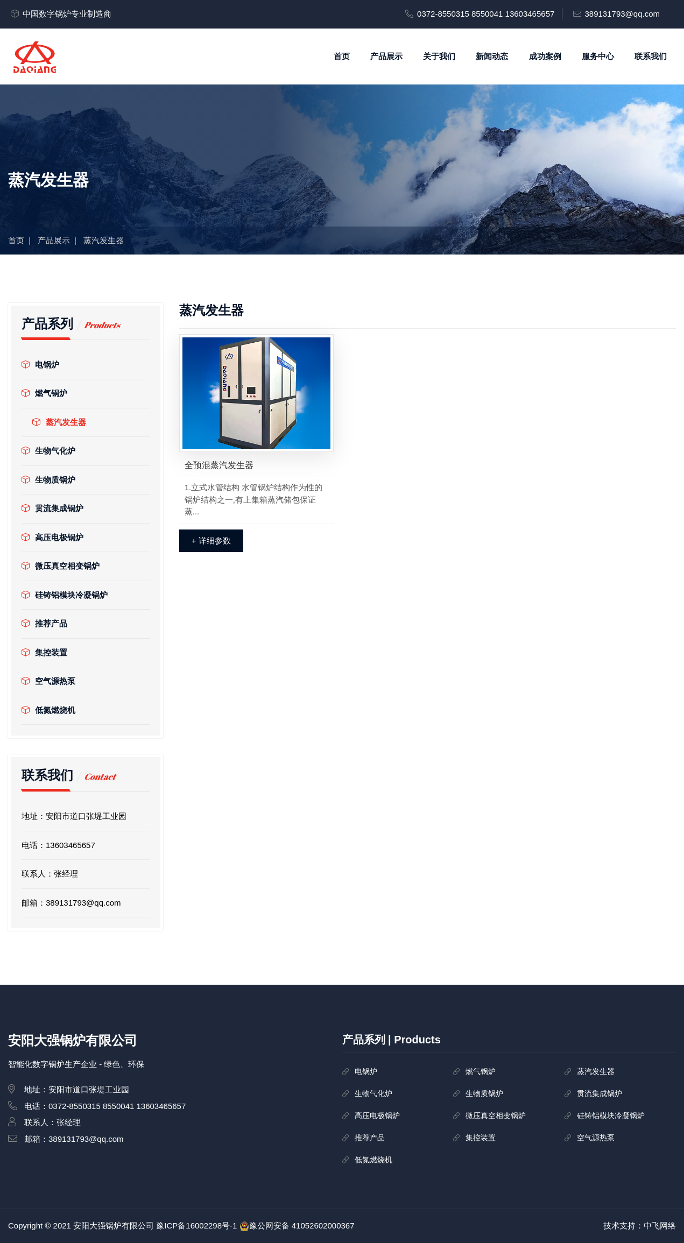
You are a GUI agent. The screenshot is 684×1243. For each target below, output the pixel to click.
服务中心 (598, 56)
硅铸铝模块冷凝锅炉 (65, 594)
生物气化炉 (48, 450)
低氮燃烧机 (48, 710)
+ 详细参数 (211, 540)
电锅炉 (40, 364)
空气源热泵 (48, 681)
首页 (342, 56)
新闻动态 (492, 56)
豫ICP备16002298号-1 (196, 1225)
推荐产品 (44, 623)
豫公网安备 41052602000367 (302, 1225)
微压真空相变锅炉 (61, 565)
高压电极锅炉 (52, 537)
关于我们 (439, 56)
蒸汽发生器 (59, 422)
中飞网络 (660, 1225)
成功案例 (545, 56)
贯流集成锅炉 (52, 508)
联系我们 (650, 56)
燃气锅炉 (44, 393)
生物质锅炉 (48, 479)
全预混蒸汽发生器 (219, 465)
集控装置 (44, 652)
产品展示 (386, 56)
